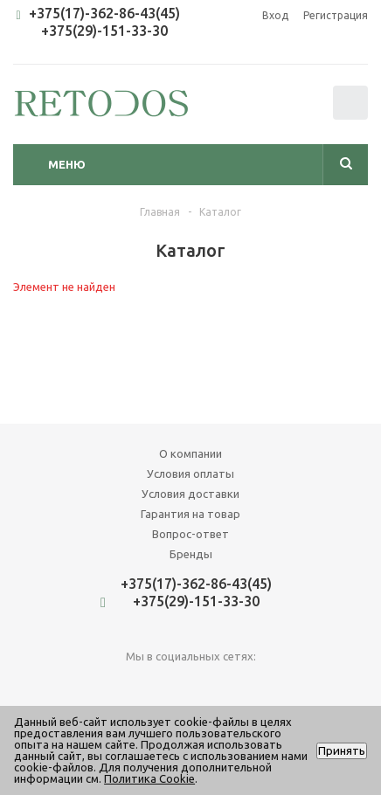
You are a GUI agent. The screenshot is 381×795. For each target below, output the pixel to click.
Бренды (191, 554)
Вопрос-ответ (190, 534)
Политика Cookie (149, 778)
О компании (190, 453)
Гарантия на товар (190, 514)
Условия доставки (190, 493)
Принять (341, 750)
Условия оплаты (190, 473)
